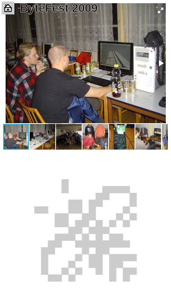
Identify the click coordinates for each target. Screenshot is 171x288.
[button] (160, 10)
